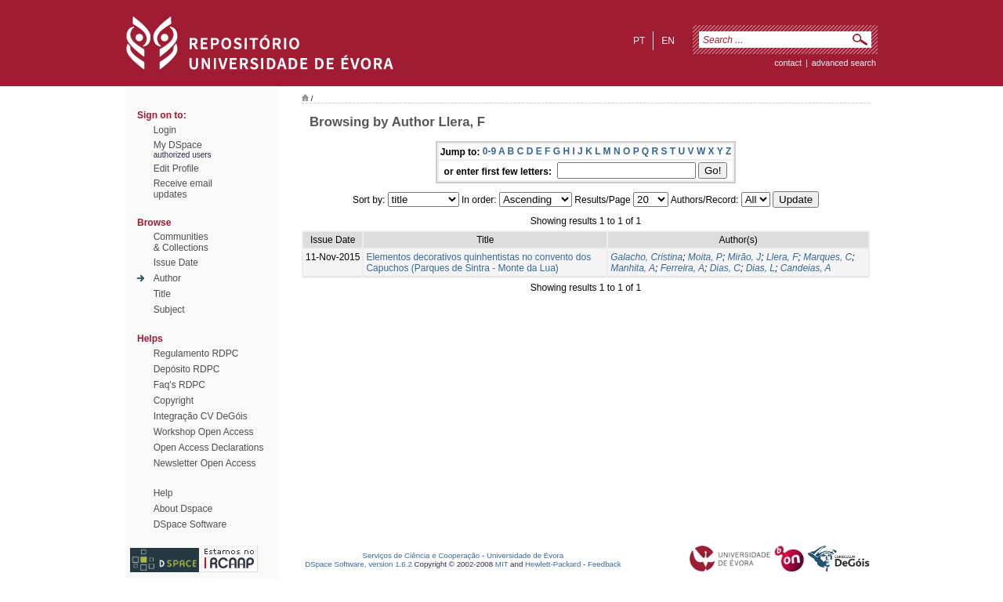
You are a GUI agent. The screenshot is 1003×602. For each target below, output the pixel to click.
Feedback (604, 564)
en (668, 40)
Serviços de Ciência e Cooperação (421, 555)
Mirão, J (745, 257)
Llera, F (782, 257)
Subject (169, 309)
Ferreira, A (682, 268)
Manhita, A (632, 268)
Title (162, 293)
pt (639, 40)
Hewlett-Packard (553, 564)
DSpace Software (190, 524)
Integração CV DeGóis (201, 416)
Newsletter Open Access (205, 463)
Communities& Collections (181, 242)
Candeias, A (805, 268)
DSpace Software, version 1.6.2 (358, 564)
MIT (502, 564)
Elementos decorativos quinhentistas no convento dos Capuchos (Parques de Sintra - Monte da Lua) (478, 263)
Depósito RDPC (187, 369)
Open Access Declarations (209, 447)
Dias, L (760, 268)
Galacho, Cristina (646, 257)
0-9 (489, 151)
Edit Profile (176, 168)
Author (167, 278)
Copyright (174, 400)
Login (165, 130)
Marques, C (827, 257)
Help (163, 493)
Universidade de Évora (525, 555)
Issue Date (176, 262)
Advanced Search (844, 62)
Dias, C (725, 268)
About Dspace (183, 508)
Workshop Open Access (204, 431)
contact (788, 62)
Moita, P (705, 257)
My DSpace (178, 145)
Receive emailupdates (183, 189)
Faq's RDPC (179, 384)
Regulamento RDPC (196, 353)
